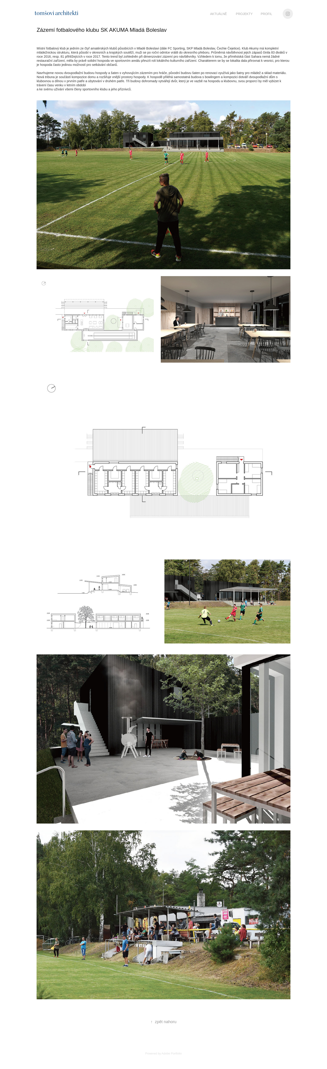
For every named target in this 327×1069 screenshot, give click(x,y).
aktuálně (218, 14)
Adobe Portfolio (171, 1053)
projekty (244, 14)
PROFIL (266, 14)
